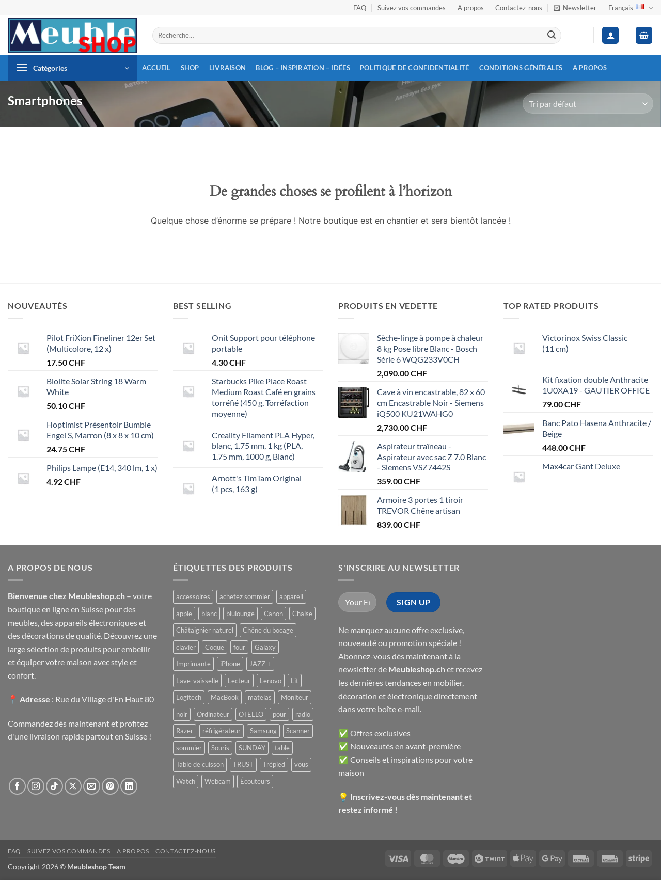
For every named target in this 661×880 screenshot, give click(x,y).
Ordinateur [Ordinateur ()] (213, 714)
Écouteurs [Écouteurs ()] (255, 781)
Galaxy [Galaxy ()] (265, 647)
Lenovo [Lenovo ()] (270, 681)
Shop (190, 68)
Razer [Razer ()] (184, 731)
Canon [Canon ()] (273, 613)
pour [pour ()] (279, 714)
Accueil (156, 68)
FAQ (359, 8)
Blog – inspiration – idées (303, 68)
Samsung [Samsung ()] (263, 731)
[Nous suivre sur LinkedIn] (128, 786)
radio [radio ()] (302, 714)
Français (630, 8)
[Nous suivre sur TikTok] (54, 786)
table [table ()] (282, 748)
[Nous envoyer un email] (91, 786)
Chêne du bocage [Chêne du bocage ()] (268, 630)
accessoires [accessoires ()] (193, 596)
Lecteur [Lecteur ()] (239, 681)
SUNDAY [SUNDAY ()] (252, 748)
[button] (575, 7)
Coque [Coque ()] (214, 647)
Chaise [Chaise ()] (302, 613)
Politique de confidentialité (414, 68)
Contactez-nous (518, 8)
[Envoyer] (551, 35)
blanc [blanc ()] (209, 613)
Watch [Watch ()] (185, 781)
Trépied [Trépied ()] (274, 764)
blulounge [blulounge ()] (240, 613)
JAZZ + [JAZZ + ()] (260, 663)
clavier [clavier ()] (186, 647)
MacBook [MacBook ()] (225, 697)
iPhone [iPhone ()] (230, 663)
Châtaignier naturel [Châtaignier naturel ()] (204, 630)
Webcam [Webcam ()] (217, 781)
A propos (471, 8)
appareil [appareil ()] (291, 596)
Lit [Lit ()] (294, 681)
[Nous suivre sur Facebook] (17, 786)
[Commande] (588, 103)
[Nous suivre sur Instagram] (35, 786)
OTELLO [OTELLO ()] (251, 714)
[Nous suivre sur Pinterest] (110, 786)
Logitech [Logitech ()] (188, 697)
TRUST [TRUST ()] (243, 764)
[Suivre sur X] (73, 786)
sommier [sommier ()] (189, 748)
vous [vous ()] (301, 764)
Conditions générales (521, 68)
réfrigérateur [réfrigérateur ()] (221, 731)
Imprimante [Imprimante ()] (193, 663)
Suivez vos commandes (411, 8)
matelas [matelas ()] (260, 697)
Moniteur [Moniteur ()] (294, 697)
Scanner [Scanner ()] (298, 731)
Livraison (227, 68)
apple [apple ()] (184, 613)
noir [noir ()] (181, 714)
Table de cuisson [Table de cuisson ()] (200, 764)
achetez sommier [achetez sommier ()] (244, 596)
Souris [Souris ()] (220, 748)
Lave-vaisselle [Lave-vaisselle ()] (197, 681)
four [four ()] (239, 647)
